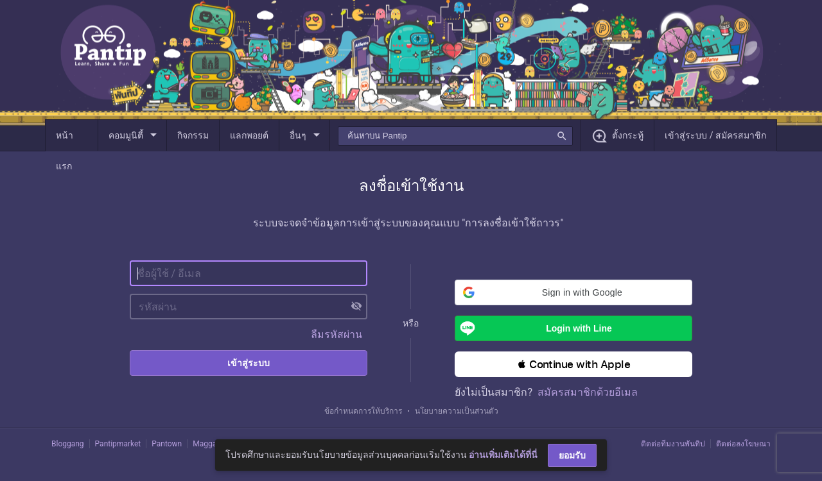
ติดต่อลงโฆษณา (743, 443)
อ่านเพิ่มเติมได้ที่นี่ (503, 455)
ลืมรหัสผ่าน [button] (336, 334)
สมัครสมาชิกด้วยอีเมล (588, 392)
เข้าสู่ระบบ (248, 363)
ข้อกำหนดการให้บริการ (363, 411)
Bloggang (67, 443)
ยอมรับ (572, 455)
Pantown (167, 443)
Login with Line (533, 328)
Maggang (209, 443)
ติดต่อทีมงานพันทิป (673, 443)
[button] (573, 292)
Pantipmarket (118, 443)
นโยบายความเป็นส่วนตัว (456, 411)
